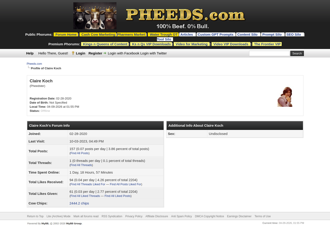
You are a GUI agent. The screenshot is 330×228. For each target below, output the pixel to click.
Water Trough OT (164, 34)
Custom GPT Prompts (216, 34)
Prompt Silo (272, 34)
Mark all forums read (86, 216)
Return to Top (35, 216)
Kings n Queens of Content (105, 44)
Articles (187, 34)
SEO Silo (294, 34)
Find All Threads (81, 165)
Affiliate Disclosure (157, 216)
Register (95, 53)
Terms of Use (263, 216)
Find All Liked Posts (117, 196)
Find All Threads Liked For (88, 184)
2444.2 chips (79, 203)
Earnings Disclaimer (239, 216)
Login (80, 53)
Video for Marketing (192, 44)
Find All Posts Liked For (125, 184)
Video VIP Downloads (230, 44)
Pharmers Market (131, 34)
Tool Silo (164, 39)
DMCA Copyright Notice (209, 216)
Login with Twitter (153, 53)
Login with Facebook (123, 53)
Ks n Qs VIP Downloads (151, 44)
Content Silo (247, 34)
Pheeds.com (34, 63)
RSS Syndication (112, 216)
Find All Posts (80, 153)
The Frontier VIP (267, 44)
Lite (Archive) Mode (58, 216)
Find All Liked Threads (85, 196)
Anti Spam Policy (181, 216)
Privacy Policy (134, 216)
